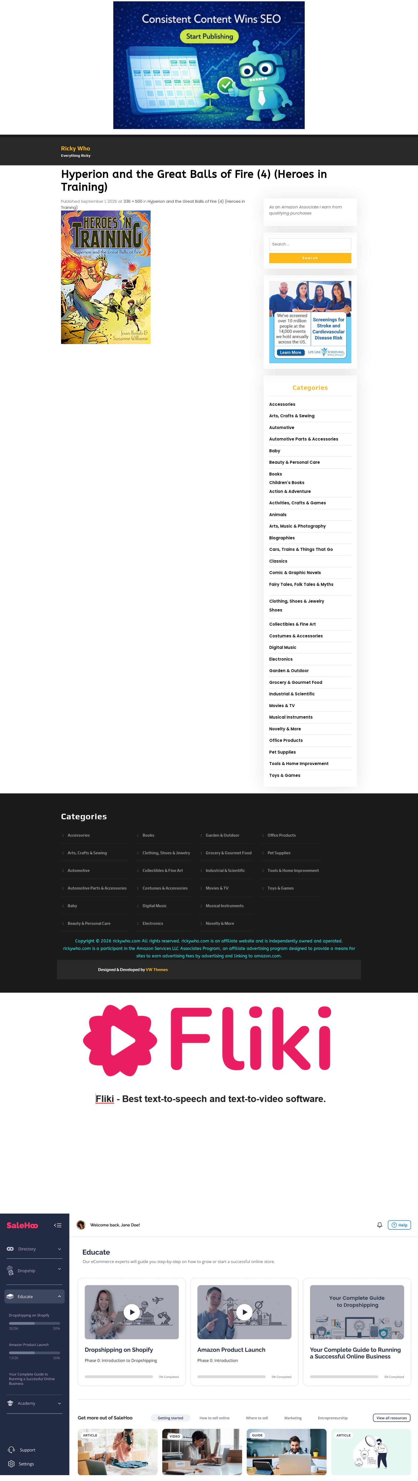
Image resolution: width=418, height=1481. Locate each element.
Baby (274, 451)
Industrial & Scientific (292, 694)
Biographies (282, 538)
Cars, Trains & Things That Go (301, 549)
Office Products (286, 740)
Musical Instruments (291, 717)
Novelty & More (285, 729)
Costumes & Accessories (296, 636)
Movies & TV (282, 705)
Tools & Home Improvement (299, 763)
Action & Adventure (290, 491)
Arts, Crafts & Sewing (292, 416)
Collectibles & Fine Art (292, 624)
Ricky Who (75, 148)
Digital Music (282, 647)
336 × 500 (132, 201)
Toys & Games (284, 775)
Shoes (275, 610)
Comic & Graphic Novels (295, 572)
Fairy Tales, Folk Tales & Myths (301, 584)
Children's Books (286, 482)
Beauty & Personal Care (294, 462)
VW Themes (156, 969)
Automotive (281, 427)
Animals (278, 514)
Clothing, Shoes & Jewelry (296, 601)
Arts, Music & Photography (297, 526)
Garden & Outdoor (289, 670)
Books (275, 474)
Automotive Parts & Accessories (303, 439)
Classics (278, 561)
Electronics (281, 659)
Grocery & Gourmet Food (295, 682)
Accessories (282, 404)
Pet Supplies (282, 752)
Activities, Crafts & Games (297, 503)
